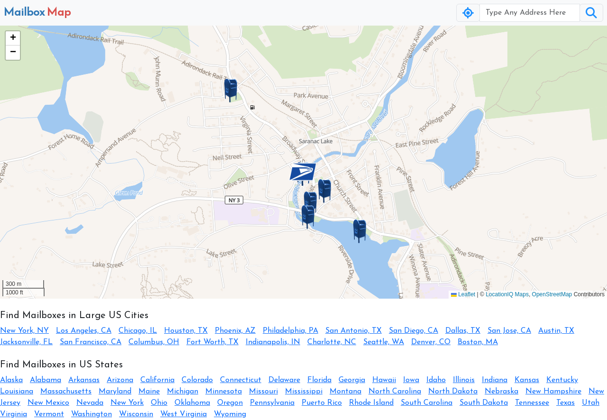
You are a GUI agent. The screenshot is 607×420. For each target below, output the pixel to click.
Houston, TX (186, 331)
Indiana (494, 380)
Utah (590, 403)
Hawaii (384, 380)
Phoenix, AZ (235, 331)
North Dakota (453, 391)
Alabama (45, 380)
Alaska (11, 380)
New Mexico (48, 403)
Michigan (182, 391)
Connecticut (240, 380)
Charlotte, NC (331, 342)
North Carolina (394, 391)
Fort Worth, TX (212, 342)
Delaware (284, 380)
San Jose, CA (509, 331)
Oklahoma (192, 403)
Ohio (159, 403)
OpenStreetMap (552, 294)
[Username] (529, 13)
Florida (319, 380)
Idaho (436, 380)
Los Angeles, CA (83, 331)
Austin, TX (556, 331)
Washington (91, 414)
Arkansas (84, 380)
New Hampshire (553, 391)
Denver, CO (431, 342)
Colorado (197, 380)
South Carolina (426, 403)
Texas (565, 403)
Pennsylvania (272, 403)
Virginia (13, 414)
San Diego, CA (413, 331)
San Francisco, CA (90, 342)
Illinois (464, 380)
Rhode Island (371, 403)
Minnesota (223, 391)
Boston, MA (478, 342)
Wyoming (230, 414)
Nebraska (501, 391)
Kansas (527, 380)
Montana (345, 391)
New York (127, 403)
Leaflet (463, 294)
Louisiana (16, 391)
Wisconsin (136, 414)
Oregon (230, 403)
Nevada (89, 403)
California (157, 380)
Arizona (120, 380)
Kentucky (562, 380)
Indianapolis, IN (273, 342)
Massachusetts (66, 391)
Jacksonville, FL (26, 342)
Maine (149, 391)
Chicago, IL (138, 331)
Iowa (411, 380)
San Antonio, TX (353, 331)
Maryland (115, 391)
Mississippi (303, 391)
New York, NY (24, 331)
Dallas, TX (462, 331)
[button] (302, 171)
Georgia (352, 380)
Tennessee (532, 403)
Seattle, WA (383, 342)
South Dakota (484, 403)
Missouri (263, 391)
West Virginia (183, 414)
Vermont (49, 414)
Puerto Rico (322, 403)
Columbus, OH (154, 342)
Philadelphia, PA (290, 331)
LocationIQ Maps (507, 294)
